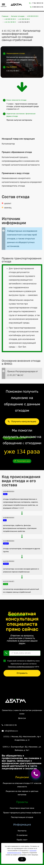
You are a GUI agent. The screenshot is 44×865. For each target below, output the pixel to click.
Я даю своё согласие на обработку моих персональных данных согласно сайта (22, 664)
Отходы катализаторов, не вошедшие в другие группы (21, 550)
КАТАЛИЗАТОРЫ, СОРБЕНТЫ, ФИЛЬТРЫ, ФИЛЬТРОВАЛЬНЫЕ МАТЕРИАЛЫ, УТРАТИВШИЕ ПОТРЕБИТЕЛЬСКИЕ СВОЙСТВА (19, 528)
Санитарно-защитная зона (22, 808)
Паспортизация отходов (22, 817)
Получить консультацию (22, 421)
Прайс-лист (22, 840)
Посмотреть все (22, 461)
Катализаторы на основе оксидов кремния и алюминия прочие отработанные (21, 570)
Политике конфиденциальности (21, 667)
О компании (22, 835)
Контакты (22, 831)
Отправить (22, 673)
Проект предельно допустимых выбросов (22, 813)
